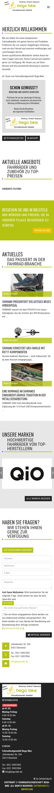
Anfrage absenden (39, 634)
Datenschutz (41, 785)
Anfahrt (33, 138)
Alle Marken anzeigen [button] (38, 498)
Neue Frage (8, 603)
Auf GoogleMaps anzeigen (18, 550)
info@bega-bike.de (19, 661)
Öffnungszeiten (13, 138)
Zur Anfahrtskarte (43, 778)
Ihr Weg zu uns (42, 230)
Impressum (27, 789)
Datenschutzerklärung (13, 628)
